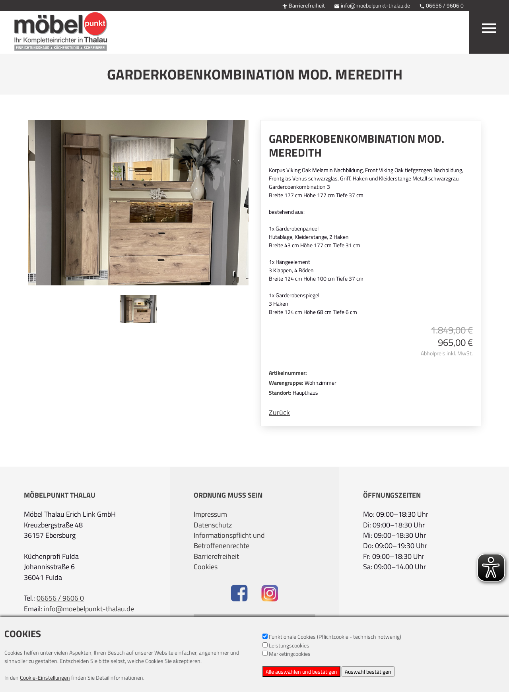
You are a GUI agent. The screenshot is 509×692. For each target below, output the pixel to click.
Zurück (279, 412)
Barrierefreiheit (303, 5)
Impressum (210, 514)
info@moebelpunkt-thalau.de (372, 5)
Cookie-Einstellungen (45, 677)
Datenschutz (213, 525)
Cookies (206, 567)
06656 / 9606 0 (441, 5)
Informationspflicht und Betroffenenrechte (229, 540)
